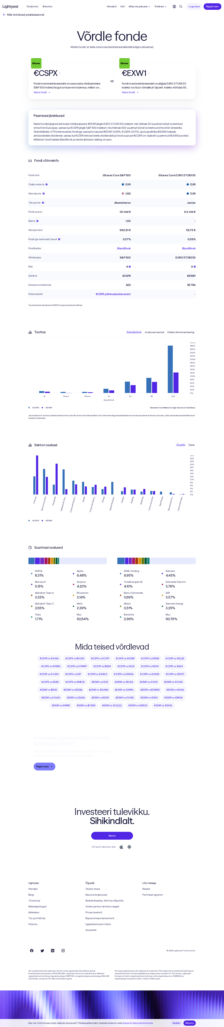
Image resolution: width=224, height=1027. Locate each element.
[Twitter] (42, 950)
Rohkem (161, 6)
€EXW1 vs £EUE (99, 682)
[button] (68, 73)
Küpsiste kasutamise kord (99, 918)
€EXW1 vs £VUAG (50, 697)
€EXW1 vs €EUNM (98, 689)
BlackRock (124, 248)
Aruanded (90, 930)
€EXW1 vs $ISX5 (48, 689)
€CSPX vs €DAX (174, 666)
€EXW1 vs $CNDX (86, 705)
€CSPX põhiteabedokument (113, 294)
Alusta (112, 835)
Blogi (31, 894)
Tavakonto (32, 6)
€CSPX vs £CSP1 (100, 658)
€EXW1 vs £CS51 (149, 682)
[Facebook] (31, 950)
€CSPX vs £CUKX (49, 674)
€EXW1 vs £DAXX (76, 697)
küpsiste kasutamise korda (138, 1023)
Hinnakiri (112, 6)
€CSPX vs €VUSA (49, 658)
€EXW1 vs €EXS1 (100, 697)
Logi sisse (194, 6)
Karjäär (146, 888)
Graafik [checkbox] (180, 445)
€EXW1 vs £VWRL (124, 689)
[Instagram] (63, 950)
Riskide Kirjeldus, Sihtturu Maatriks (104, 900)
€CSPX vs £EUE (126, 666)
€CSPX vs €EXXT (175, 674)
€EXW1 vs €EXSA (163, 705)
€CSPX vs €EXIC (150, 666)
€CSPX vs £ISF (73, 674)
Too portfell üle (36, 918)
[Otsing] (181, 6)
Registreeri (212, 6)
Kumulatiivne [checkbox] (134, 332)
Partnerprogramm (152, 894)
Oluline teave (92, 888)
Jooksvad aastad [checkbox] (154, 332)
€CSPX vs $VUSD (74, 658)
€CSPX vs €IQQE (175, 658)
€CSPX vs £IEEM (150, 658)
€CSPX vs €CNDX (149, 674)
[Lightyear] (11, 6)
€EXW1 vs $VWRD (150, 689)
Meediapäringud (37, 906)
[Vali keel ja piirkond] (174, 6)
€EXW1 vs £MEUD (137, 705)
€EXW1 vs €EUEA (124, 682)
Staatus (33, 924)
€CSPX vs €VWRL (51, 666)
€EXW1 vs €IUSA (175, 689)
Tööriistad (34, 900)
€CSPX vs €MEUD (75, 682)
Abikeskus (34, 912)
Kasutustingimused (96, 894)
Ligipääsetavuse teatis (98, 924)
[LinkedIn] (52, 950)
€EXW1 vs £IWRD (61, 705)
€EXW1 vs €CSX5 (173, 682)
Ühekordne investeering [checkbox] (180, 332)
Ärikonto (47, 6)
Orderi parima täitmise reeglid (102, 906)
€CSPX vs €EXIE (50, 682)
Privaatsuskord (93, 912)
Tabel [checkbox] (191, 445)
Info (122, 6)
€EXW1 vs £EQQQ (112, 705)
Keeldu (176, 1023)
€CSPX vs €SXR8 (125, 658)
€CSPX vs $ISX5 (102, 666)
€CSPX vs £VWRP (77, 666)
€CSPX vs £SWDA (123, 674)
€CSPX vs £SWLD (97, 674)
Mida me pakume (140, 6)
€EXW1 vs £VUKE (125, 697)
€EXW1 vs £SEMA (73, 689)
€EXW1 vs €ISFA (149, 697)
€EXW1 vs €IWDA (173, 697)
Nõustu (189, 1023)
